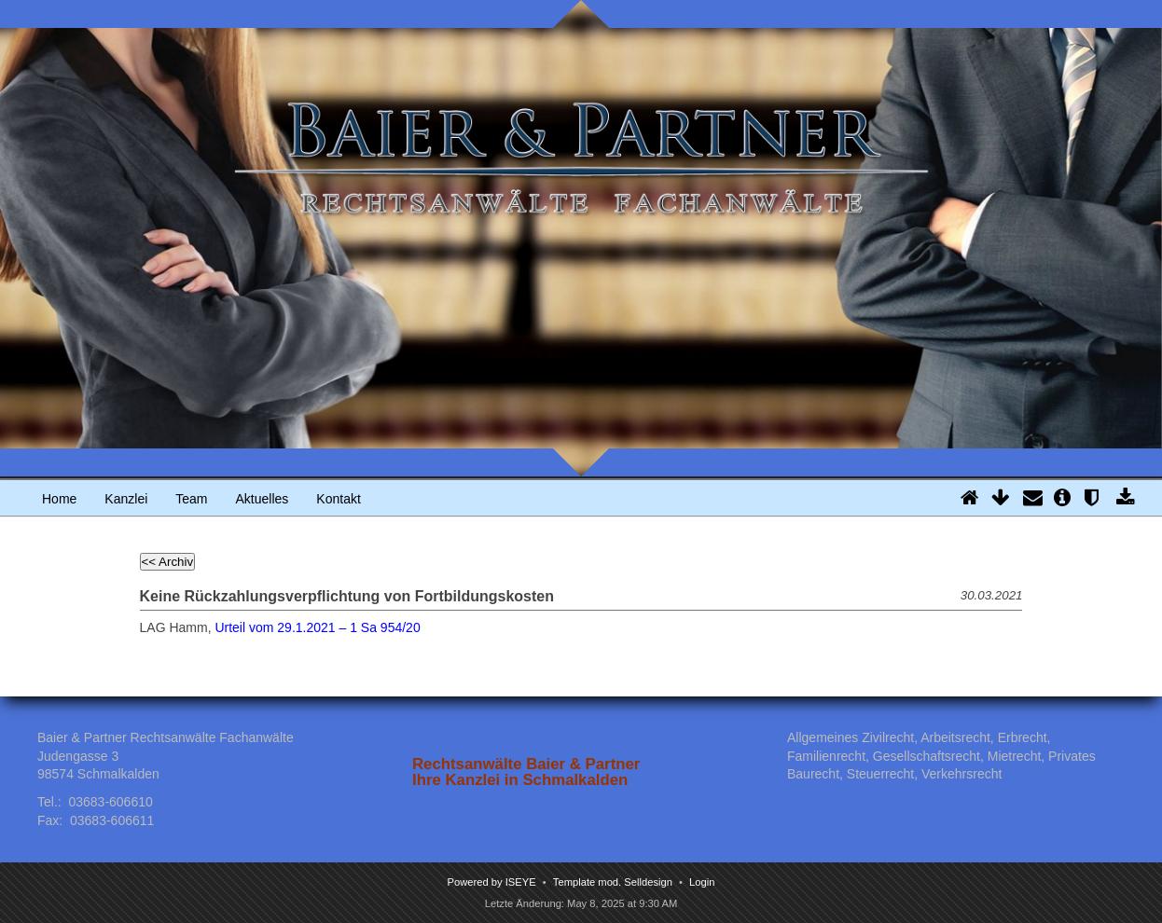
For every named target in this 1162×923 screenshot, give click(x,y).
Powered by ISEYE (492, 882)
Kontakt (338, 498)
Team (191, 498)
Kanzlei (125, 498)
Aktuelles (262, 498)
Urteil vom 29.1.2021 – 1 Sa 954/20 (317, 627)
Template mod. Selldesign (612, 882)
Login (701, 882)
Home (59, 498)
